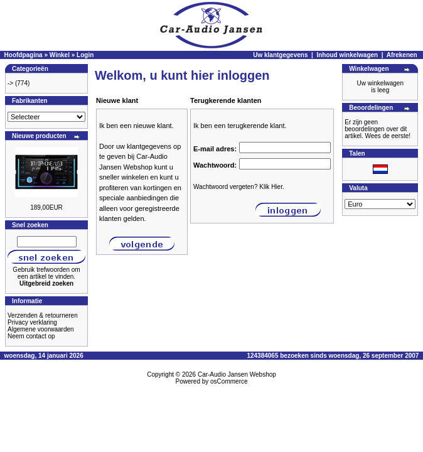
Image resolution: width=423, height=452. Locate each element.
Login (85, 54)
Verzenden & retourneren (43, 315)
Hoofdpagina (23, 54)
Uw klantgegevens (280, 54)
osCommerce (228, 381)
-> (10, 83)
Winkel (60, 54)
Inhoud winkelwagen (347, 54)
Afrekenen (402, 54)
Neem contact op (31, 336)
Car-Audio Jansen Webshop (237, 374)
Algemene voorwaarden (41, 329)
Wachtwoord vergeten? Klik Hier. (238, 186)
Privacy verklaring (32, 322)
